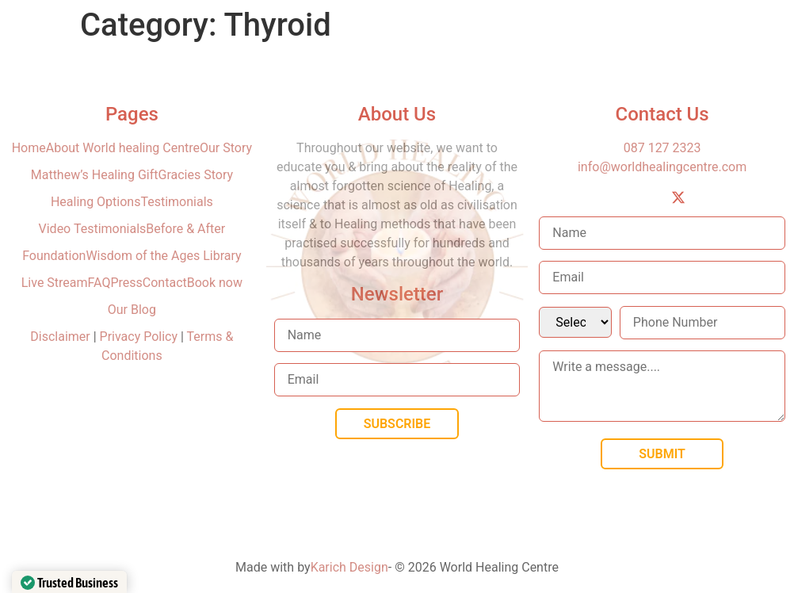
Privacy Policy (139, 336)
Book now (214, 282)
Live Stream (54, 282)
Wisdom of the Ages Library (163, 255)
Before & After (185, 228)
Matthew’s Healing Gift (94, 174)
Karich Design (349, 567)
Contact (165, 282)
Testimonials (176, 201)
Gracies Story (196, 174)
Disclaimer (61, 336)
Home (29, 147)
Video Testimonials (93, 228)
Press (126, 282)
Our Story (226, 147)
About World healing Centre (123, 147)
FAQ (99, 282)
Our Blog (132, 309)
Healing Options (96, 201)
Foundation (54, 255)
